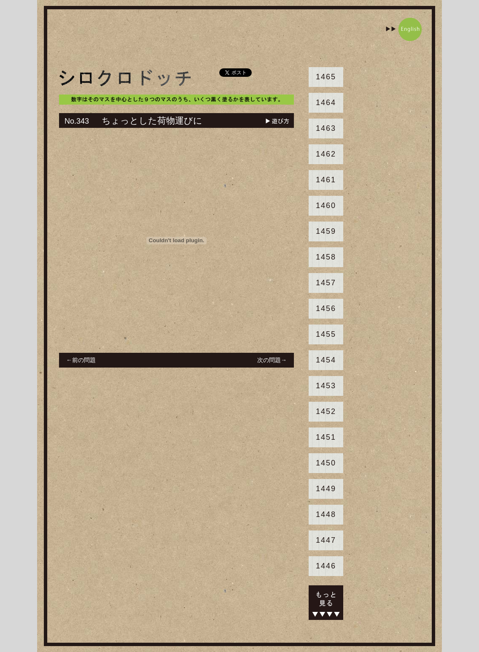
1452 (326, 411)
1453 (326, 385)
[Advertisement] (213, 37)
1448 (326, 514)
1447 (326, 540)
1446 (326, 566)
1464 (326, 102)
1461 (326, 180)
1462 (326, 154)
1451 (326, 437)
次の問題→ (272, 360)
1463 (326, 128)
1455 (326, 334)
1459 (326, 231)
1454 (326, 360)
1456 (326, 308)
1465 (326, 77)
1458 (326, 257)
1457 (326, 283)
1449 (326, 488)
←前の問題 (81, 360)
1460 (326, 205)
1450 (326, 463)
